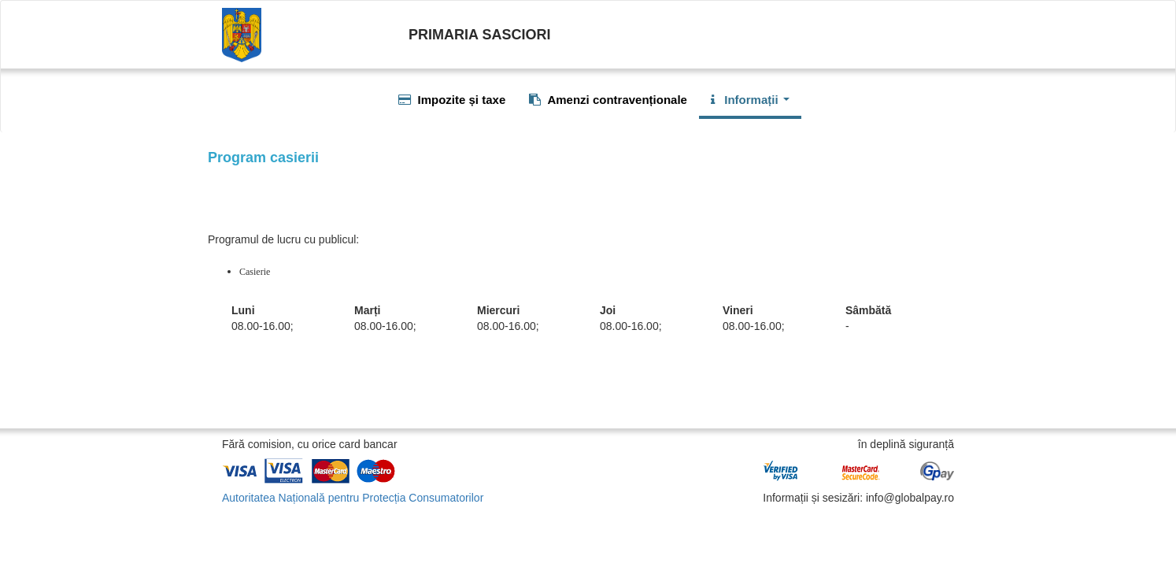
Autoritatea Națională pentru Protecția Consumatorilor (352, 497)
